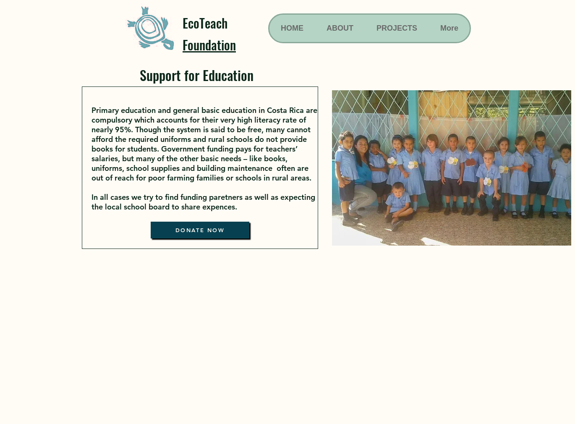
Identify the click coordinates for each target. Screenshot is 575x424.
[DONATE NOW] (200, 230)
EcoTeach (205, 22)
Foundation (209, 44)
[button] (451, 168)
